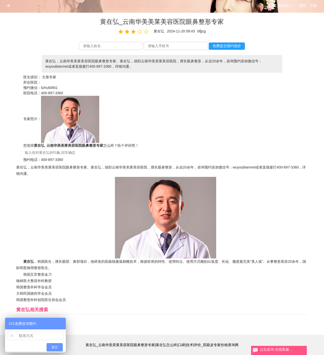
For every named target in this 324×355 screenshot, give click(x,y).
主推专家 (49, 77)
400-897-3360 (52, 93)
